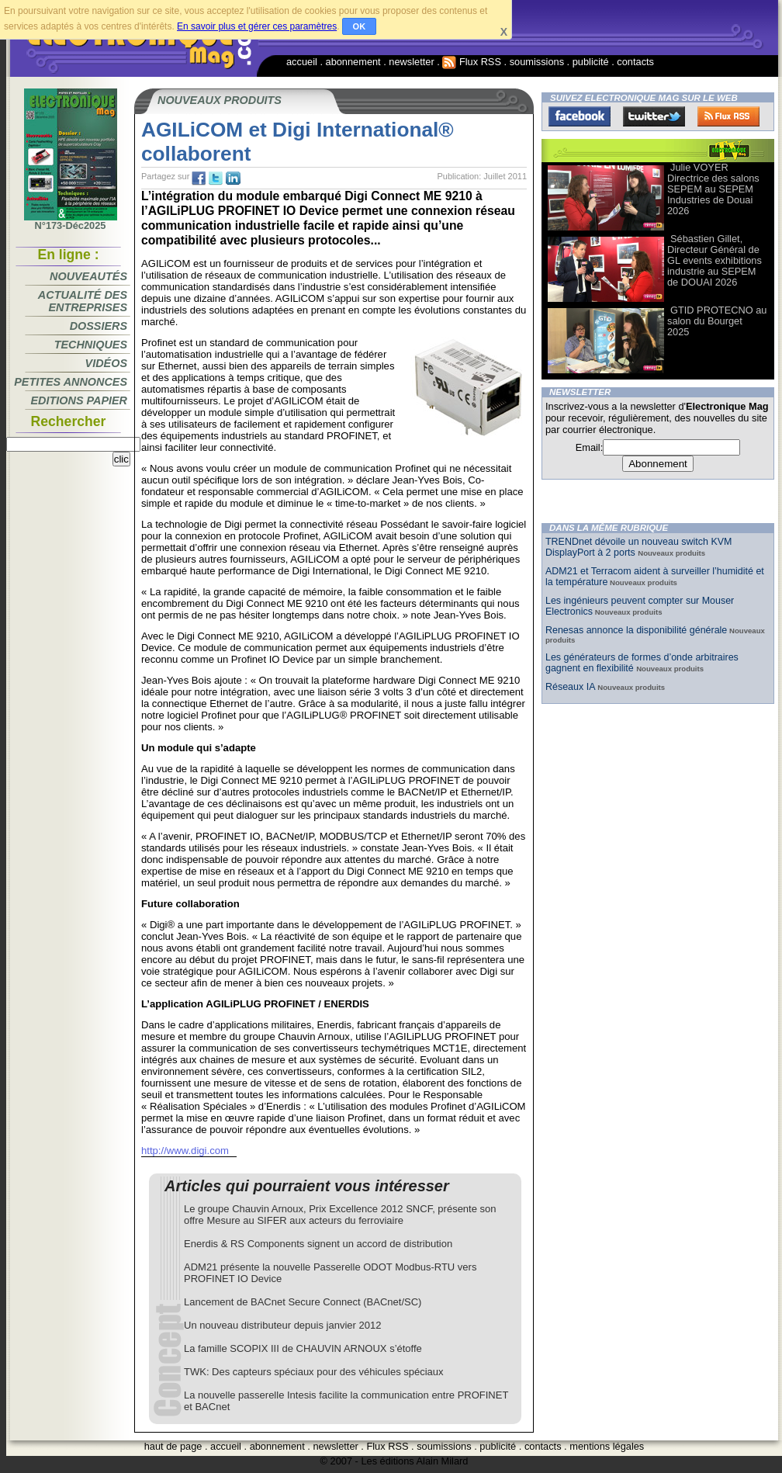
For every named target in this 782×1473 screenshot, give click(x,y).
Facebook (579, 116)
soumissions (537, 62)
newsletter (411, 62)
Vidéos (106, 363)
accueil (301, 62)
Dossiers (98, 326)
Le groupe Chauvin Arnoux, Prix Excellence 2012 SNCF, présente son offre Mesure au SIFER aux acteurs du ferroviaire (340, 1214)
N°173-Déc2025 (70, 221)
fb (198, 178)
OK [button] (359, 26)
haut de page (173, 1446)
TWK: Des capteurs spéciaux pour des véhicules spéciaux (314, 1372)
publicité (591, 62)
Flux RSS (471, 62)
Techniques (90, 344)
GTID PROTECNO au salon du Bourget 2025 (716, 321)
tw (215, 178)
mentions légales (606, 1446)
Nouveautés (88, 276)
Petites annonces (70, 382)
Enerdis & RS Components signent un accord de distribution (318, 1243)
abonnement (353, 62)
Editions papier (79, 400)
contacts (635, 62)
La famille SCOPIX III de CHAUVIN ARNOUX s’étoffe (303, 1348)
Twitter (654, 116)
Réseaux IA (571, 686)
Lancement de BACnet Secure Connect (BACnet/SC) (302, 1302)
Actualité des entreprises (82, 301)
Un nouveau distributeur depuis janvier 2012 (282, 1325)
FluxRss (728, 116)
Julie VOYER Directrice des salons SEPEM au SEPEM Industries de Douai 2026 (713, 189)
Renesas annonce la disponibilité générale (636, 630)
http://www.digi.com (185, 1150)
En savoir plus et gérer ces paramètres (257, 26)
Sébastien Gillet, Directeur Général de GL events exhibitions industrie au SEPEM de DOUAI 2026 (714, 260)
